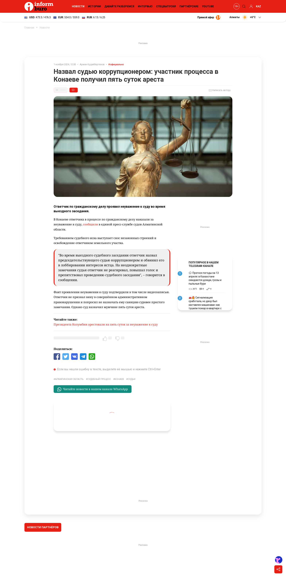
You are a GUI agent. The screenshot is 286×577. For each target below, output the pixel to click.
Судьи (131, 379)
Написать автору (220, 90)
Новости (78, 6)
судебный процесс (99, 379)
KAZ (258, 6)
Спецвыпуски (166, 6)
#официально (116, 64)
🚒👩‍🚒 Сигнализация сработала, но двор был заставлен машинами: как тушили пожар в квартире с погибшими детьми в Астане (206, 304)
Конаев (119, 379)
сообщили (90, 224)
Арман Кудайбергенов (92, 64)
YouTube (208, 6)
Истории (94, 6)
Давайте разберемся (119, 6)
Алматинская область (69, 379)
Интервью (145, 6)
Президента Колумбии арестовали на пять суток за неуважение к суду (106, 324)
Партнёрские (188, 6)
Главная (29, 27)
